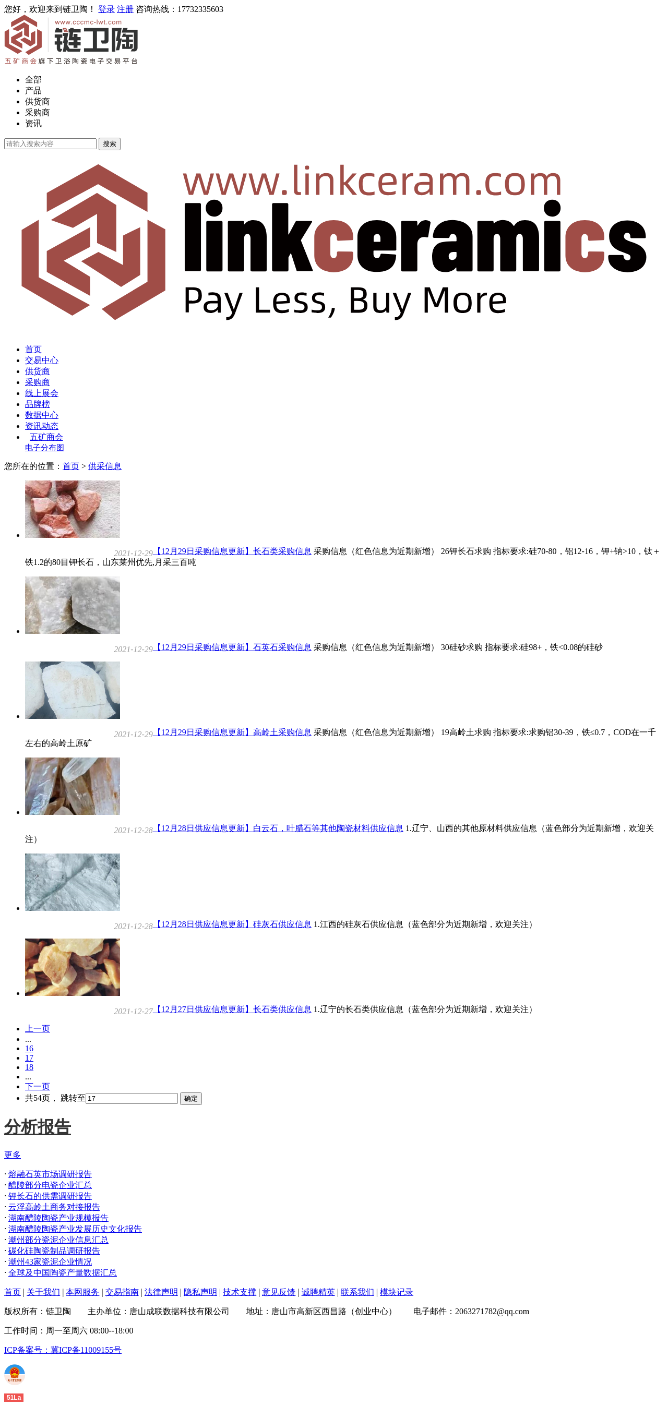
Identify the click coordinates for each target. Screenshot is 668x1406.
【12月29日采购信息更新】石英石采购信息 (232, 647)
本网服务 (82, 1292)
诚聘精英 (318, 1292)
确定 (191, 1098)
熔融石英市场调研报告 (50, 1174)
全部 (33, 79)
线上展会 (41, 393)
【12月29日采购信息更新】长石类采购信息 (232, 551)
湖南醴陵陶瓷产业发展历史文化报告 (75, 1228)
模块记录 (396, 1292)
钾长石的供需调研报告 (50, 1196)
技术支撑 (239, 1292)
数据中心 (41, 415)
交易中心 (41, 360)
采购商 (37, 112)
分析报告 (37, 1126)
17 (29, 1057)
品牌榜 (37, 404)
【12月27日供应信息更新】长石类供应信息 (232, 1009)
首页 (33, 349)
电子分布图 (44, 447)
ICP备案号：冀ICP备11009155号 (63, 1349)
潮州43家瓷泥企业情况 (50, 1261)
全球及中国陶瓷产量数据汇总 (62, 1272)
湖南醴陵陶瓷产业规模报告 (58, 1217)
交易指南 (122, 1292)
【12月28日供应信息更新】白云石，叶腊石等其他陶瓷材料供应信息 (278, 828)
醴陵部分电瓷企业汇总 (50, 1185)
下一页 (37, 1086)
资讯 (33, 123)
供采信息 (105, 466)
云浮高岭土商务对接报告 (54, 1207)
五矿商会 (46, 436)
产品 (33, 90)
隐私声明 (200, 1292)
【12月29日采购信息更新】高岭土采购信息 (232, 732)
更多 (12, 1154)
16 (29, 1048)
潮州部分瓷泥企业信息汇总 (58, 1239)
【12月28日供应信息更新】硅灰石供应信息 (232, 924)
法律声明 (161, 1292)
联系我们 (357, 1292)
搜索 (109, 144)
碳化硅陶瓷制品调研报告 (54, 1250)
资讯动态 (41, 426)
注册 (125, 9)
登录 (106, 9)
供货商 (37, 101)
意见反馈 (278, 1292)
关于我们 (43, 1292)
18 (29, 1067)
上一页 (37, 1028)
